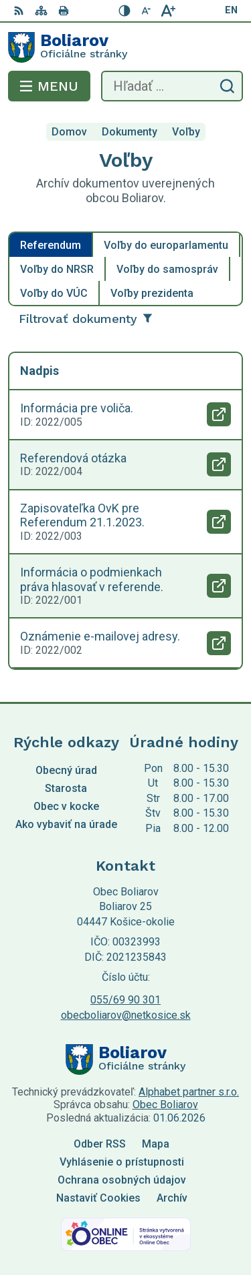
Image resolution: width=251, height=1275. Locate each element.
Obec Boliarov (165, 1104)
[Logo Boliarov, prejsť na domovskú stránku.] (125, 47)
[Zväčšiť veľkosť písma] (168, 10)
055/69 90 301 (125, 999)
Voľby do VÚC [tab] (54, 293)
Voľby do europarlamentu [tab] (166, 245)
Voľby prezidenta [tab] (151, 293)
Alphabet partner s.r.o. (189, 1092)
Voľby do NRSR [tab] (57, 269)
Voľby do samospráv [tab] (167, 269)
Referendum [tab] (50, 245)
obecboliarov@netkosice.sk (126, 1015)
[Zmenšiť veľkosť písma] (146, 10)
